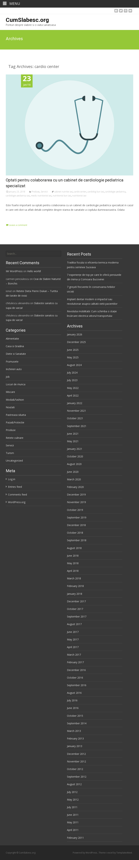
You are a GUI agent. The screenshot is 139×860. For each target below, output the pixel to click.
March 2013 (74, 731)
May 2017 (73, 639)
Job (8, 376)
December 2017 (76, 601)
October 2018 (75, 532)
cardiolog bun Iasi (96, 191)
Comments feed (17, 494)
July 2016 (72, 700)
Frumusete (12, 361)
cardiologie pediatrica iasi (18, 195)
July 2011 (72, 807)
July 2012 (72, 792)
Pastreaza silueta (16, 415)
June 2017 (73, 632)
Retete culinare (14, 437)
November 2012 (76, 761)
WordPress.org (16, 502)
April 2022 (73, 395)
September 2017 (76, 616)
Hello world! (34, 271)
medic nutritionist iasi (41, 195)
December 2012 (76, 754)
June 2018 (73, 555)
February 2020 (75, 487)
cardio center (80, 191)
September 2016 (76, 685)
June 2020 (73, 471)
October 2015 (75, 715)
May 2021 (73, 441)
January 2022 (74, 403)
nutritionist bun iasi (62, 195)
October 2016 (75, 677)
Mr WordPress (14, 271)
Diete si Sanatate (16, 353)
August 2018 (74, 548)
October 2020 (75, 456)
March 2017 (74, 654)
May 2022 (73, 388)
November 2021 (76, 410)
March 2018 (74, 578)
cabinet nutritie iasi (63, 191)
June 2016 (73, 708)
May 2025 (73, 357)
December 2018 (76, 525)
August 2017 (74, 624)
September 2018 (76, 540)
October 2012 (75, 769)
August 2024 (74, 365)
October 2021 (75, 418)
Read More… (14, 216)
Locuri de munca (15, 384)
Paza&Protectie (15, 422)
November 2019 (76, 502)
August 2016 (74, 692)
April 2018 (73, 570)
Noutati (10, 407)
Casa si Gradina (15, 346)
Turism (10, 453)
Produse (36, 191)
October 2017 (75, 609)
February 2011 (75, 837)
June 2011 (73, 814)
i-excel (109, 852)
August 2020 (74, 464)
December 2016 (76, 670)
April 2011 (73, 830)
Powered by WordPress (85, 852)
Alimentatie (12, 338)
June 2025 (73, 349)
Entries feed (15, 486)
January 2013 (74, 746)
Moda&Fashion (15, 399)
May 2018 (73, 563)
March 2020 (74, 479)
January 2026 (74, 334)
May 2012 (73, 799)
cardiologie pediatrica (115, 191)
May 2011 (73, 822)
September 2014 (76, 723)
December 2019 (76, 494)
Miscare (10, 392)
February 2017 (75, 662)
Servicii (44, 191)
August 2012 (74, 784)
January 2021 (74, 449)
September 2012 (76, 776)
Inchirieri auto (14, 369)
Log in (11, 479)
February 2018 (75, 586)
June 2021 (73, 433)
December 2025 (76, 342)
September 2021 (76, 426)
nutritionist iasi (79, 195)
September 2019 (76, 517)
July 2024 (72, 372)
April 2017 (73, 647)
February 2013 (75, 738)
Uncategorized (14, 460)
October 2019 (75, 510)
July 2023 (72, 380)
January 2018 (74, 593)
